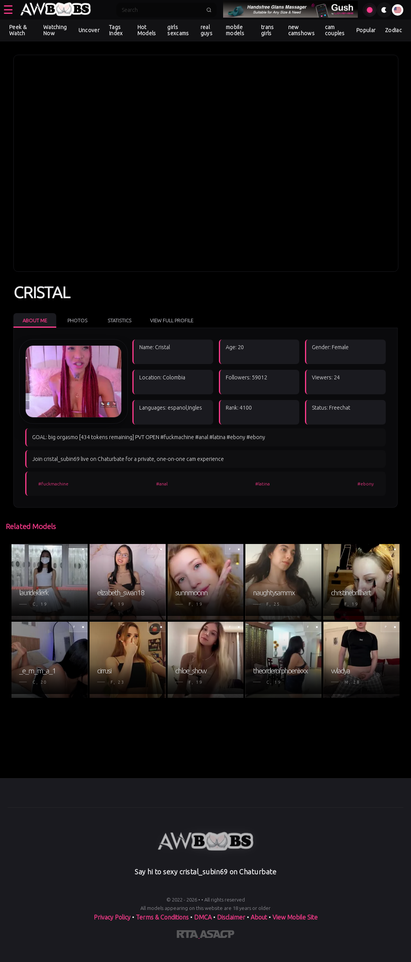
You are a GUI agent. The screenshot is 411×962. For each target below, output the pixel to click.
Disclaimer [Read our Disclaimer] (231, 917)
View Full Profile (171, 320)
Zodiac (393, 30)
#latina (262, 483)
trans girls (267, 30)
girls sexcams (178, 30)
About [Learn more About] (260, 917)
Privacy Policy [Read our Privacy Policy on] (113, 917)
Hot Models (146, 30)
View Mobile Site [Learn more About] (295, 917)
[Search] (161, 10)
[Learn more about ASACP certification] (217, 935)
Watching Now (55, 30)
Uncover (88, 30)
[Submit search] (209, 10)
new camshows (301, 30)
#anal (162, 483)
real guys (206, 30)
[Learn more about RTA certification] (188, 935)
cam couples (335, 30)
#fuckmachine (53, 483)
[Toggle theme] (384, 10)
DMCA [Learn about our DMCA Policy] (203, 917)
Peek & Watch (18, 30)
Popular (365, 30)
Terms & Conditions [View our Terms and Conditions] (162, 917)
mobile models (235, 30)
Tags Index (116, 30)
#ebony (365, 483)
